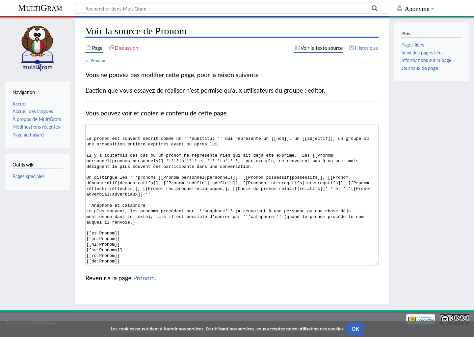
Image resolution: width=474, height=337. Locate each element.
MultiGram (40, 8)
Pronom (98, 60)
